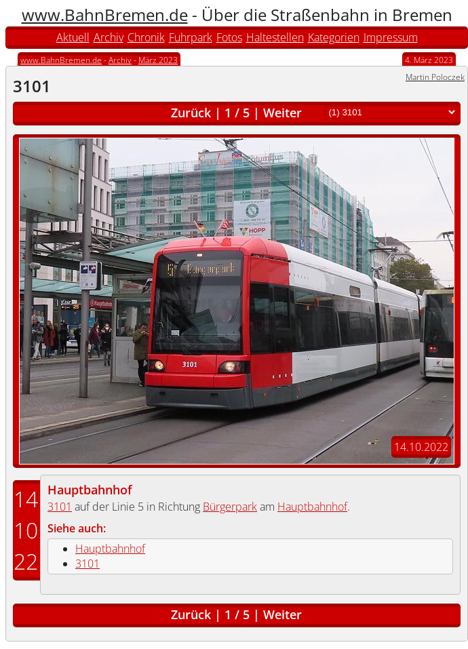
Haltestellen (275, 37)
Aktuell (73, 37)
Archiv (108, 37)
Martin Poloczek (435, 77)
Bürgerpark (230, 506)
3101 (59, 506)
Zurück (191, 112)
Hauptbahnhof (89, 489)
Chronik (146, 37)
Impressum (391, 37)
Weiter (282, 112)
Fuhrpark (190, 37)
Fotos (229, 37)
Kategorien (333, 37)
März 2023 (158, 60)
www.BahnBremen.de (105, 14)
